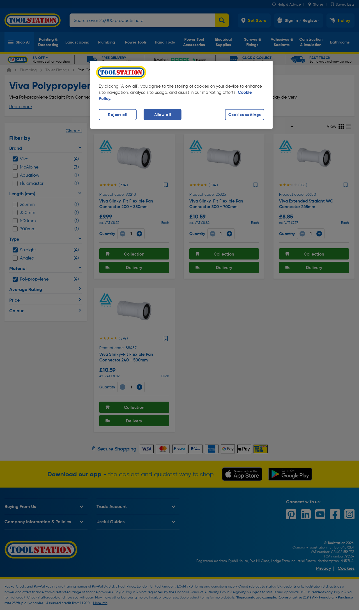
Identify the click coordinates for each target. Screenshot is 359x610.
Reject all (117, 114)
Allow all (162, 114)
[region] (181, 95)
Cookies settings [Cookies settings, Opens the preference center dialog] (244, 114)
